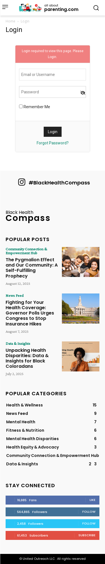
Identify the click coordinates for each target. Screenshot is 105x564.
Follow (88, 511)
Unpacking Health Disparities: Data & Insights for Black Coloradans (27, 358)
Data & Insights (18, 343)
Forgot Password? (53, 143)
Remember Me (34, 107)
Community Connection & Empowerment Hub (26, 251)
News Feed (15, 295)
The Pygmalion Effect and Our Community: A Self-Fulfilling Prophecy (32, 267)
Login (52, 57)
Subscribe (86, 535)
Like (92, 500)
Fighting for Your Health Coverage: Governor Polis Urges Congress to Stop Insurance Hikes (30, 313)
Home (10, 21)
